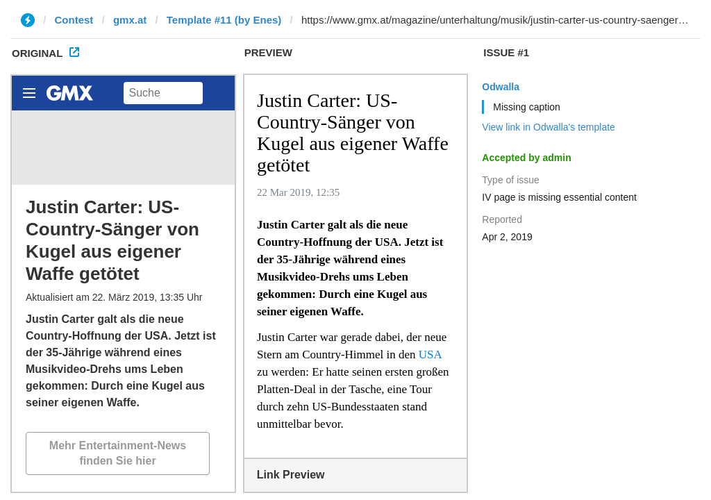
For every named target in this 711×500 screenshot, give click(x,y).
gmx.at (130, 20)
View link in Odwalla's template (548, 127)
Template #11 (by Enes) (224, 20)
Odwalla (500, 86)
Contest (74, 20)
